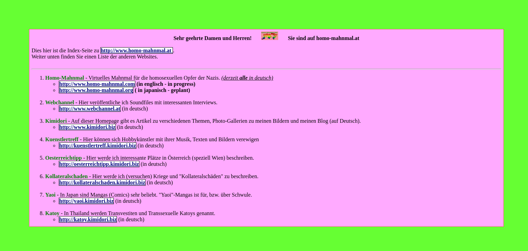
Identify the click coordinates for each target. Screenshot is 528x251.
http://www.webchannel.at (89, 108)
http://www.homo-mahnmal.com (97, 84)
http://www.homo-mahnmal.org (96, 90)
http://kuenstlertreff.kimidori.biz (97, 145)
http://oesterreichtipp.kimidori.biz (99, 164)
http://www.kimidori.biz (87, 127)
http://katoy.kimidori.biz (88, 219)
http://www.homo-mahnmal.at (137, 50)
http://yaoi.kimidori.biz (86, 201)
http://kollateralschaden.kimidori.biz (102, 182)
